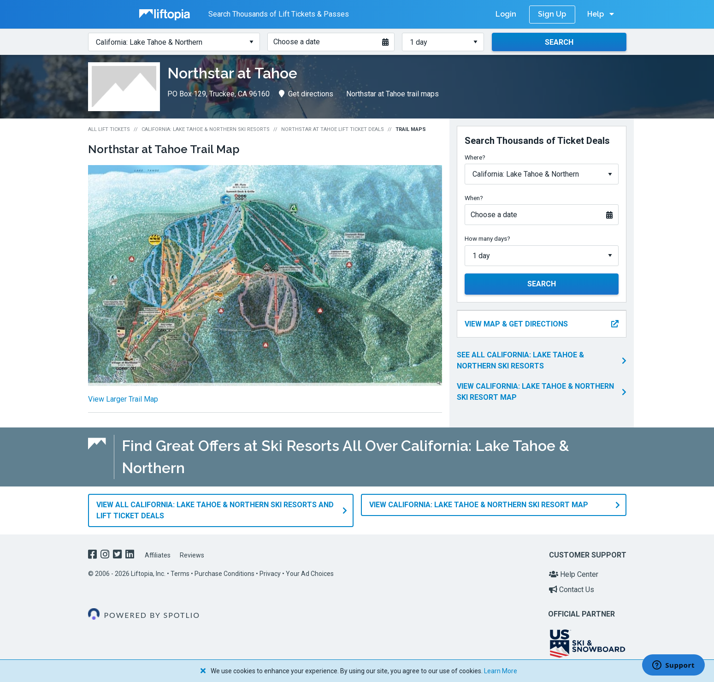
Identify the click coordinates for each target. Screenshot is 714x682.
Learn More (500, 671)
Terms (180, 573)
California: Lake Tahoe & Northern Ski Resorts (206, 129)
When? (474, 198)
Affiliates (158, 555)
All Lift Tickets (109, 129)
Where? (475, 157)
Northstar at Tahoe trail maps (392, 93)
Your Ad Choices (310, 573)
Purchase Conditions (224, 573)
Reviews (192, 555)
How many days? (487, 238)
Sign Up (552, 14)
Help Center (573, 574)
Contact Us (571, 589)
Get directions (306, 93)
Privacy (270, 573)
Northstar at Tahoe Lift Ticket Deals (332, 129)
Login (506, 14)
